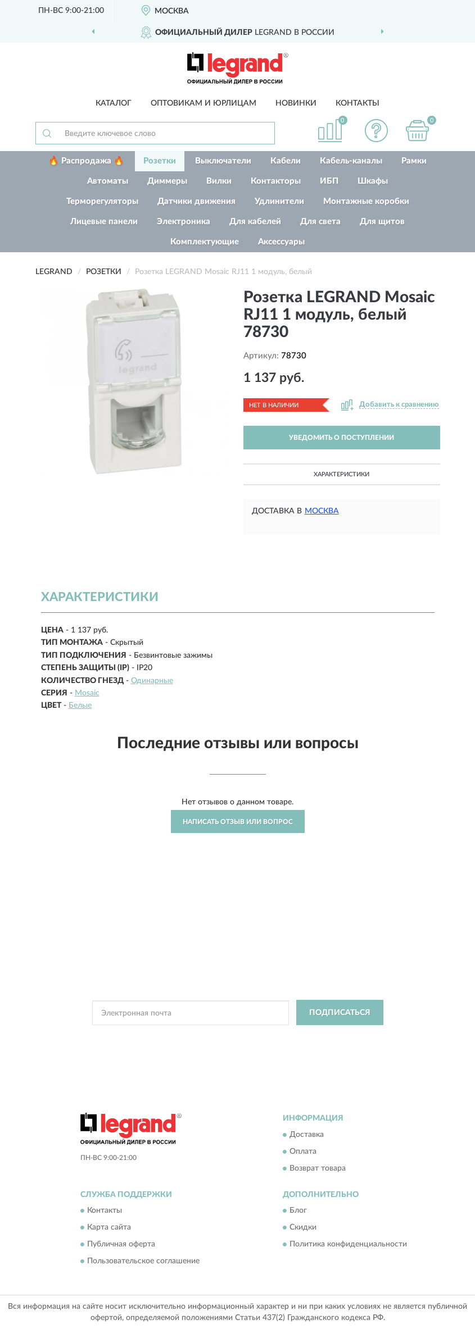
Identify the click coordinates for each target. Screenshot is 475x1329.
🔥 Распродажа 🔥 (86, 161)
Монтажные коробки (366, 201)
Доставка (306, 1135)
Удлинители (279, 201)
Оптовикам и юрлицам (203, 103)
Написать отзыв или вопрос (238, 821)
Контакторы (276, 181)
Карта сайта (109, 1228)
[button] (376, 130)
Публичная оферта (121, 1245)
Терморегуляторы (102, 201)
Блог (298, 1211)
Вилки (219, 181)
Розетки (159, 161)
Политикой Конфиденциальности (292, 1038)
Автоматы (107, 181)
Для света (320, 221)
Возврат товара (317, 1168)
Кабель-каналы (351, 161)
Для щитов (382, 221)
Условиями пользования (224, 1047)
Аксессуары (281, 242)
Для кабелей (255, 221)
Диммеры (167, 181)
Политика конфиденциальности (348, 1245)
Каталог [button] (114, 103)
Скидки (302, 1228)
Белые (80, 705)
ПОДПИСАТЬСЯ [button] (339, 1013)
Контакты (357, 103)
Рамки (414, 161)
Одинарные (152, 681)
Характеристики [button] (341, 474)
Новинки (295, 103)
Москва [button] (322, 511)
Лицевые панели (104, 221)
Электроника (183, 221)
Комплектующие (204, 242)
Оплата (302, 1151)
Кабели (285, 161)
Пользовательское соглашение (143, 1262)
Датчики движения (196, 201)
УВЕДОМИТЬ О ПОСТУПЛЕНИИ (341, 437)
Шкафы (373, 181)
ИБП (329, 181)
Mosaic (87, 693)
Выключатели (223, 161)
